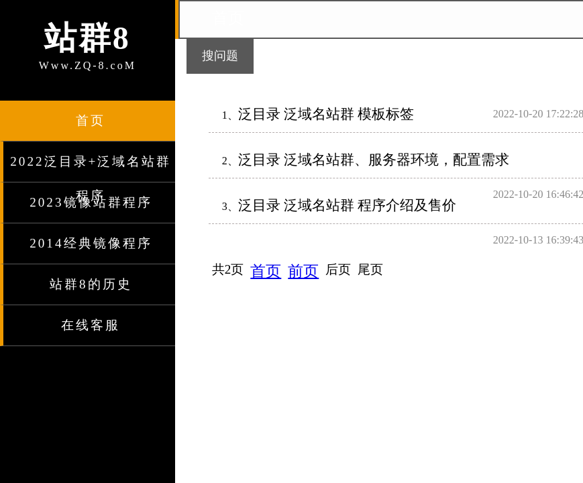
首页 (90, 120)
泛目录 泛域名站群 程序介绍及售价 (347, 205)
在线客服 (90, 325)
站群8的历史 (91, 284)
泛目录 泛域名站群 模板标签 (326, 113)
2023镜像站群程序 (91, 202)
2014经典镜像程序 (91, 243)
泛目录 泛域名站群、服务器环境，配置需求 (373, 159)
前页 (303, 271)
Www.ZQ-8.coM (87, 44)
